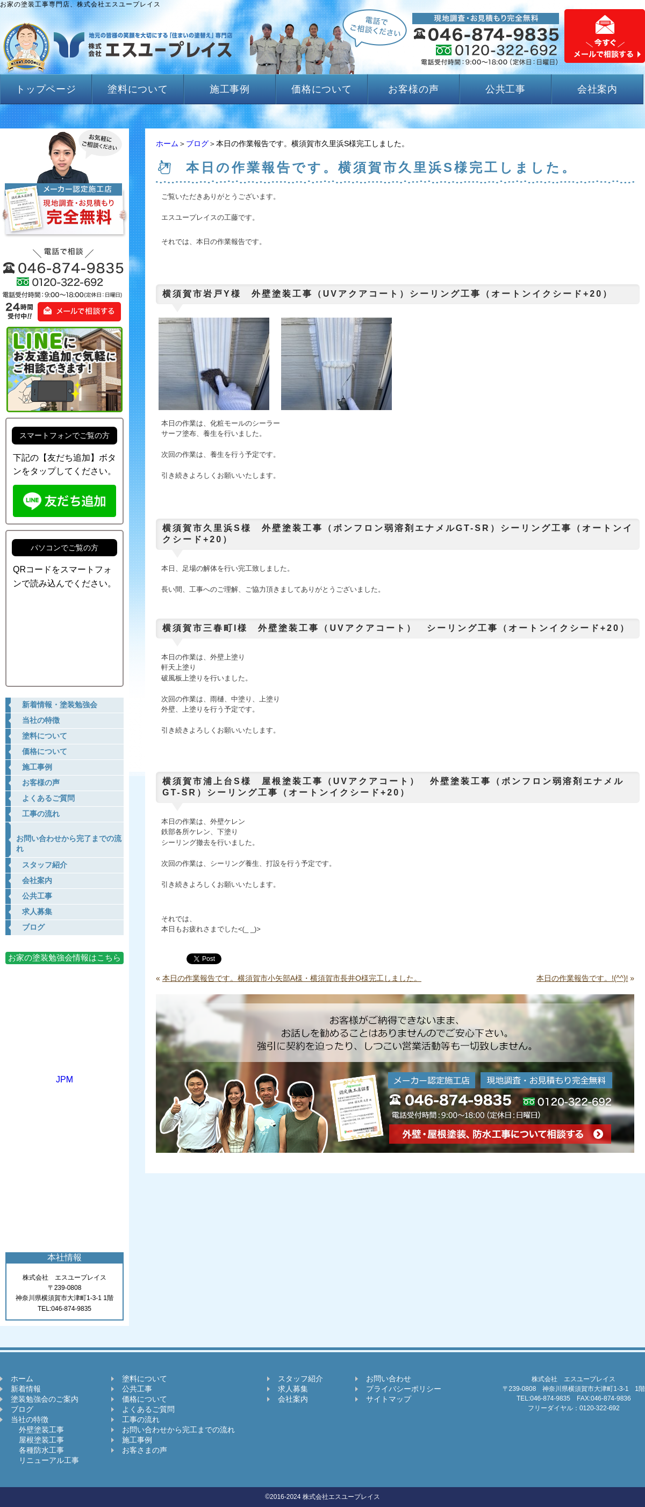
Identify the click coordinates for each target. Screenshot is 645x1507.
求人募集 (293, 1388)
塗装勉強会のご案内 (44, 1399)
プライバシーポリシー (403, 1388)
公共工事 (505, 89)
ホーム (167, 143)
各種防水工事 (37, 1450)
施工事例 (230, 89)
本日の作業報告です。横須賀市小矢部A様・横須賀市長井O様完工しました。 (291, 978)
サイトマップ (388, 1399)
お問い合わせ (388, 1378)
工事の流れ (141, 1419)
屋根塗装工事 (37, 1440)
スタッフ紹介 (300, 1378)
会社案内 (597, 89)
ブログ (197, 143)
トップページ (46, 89)
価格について (321, 89)
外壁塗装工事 (37, 1429)
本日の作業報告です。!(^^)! (582, 978)
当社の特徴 (29, 1419)
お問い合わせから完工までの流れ (178, 1429)
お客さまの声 (144, 1450)
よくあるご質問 (148, 1409)
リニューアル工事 (45, 1460)
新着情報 (26, 1388)
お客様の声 (413, 89)
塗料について (138, 89)
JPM (64, 1074)
